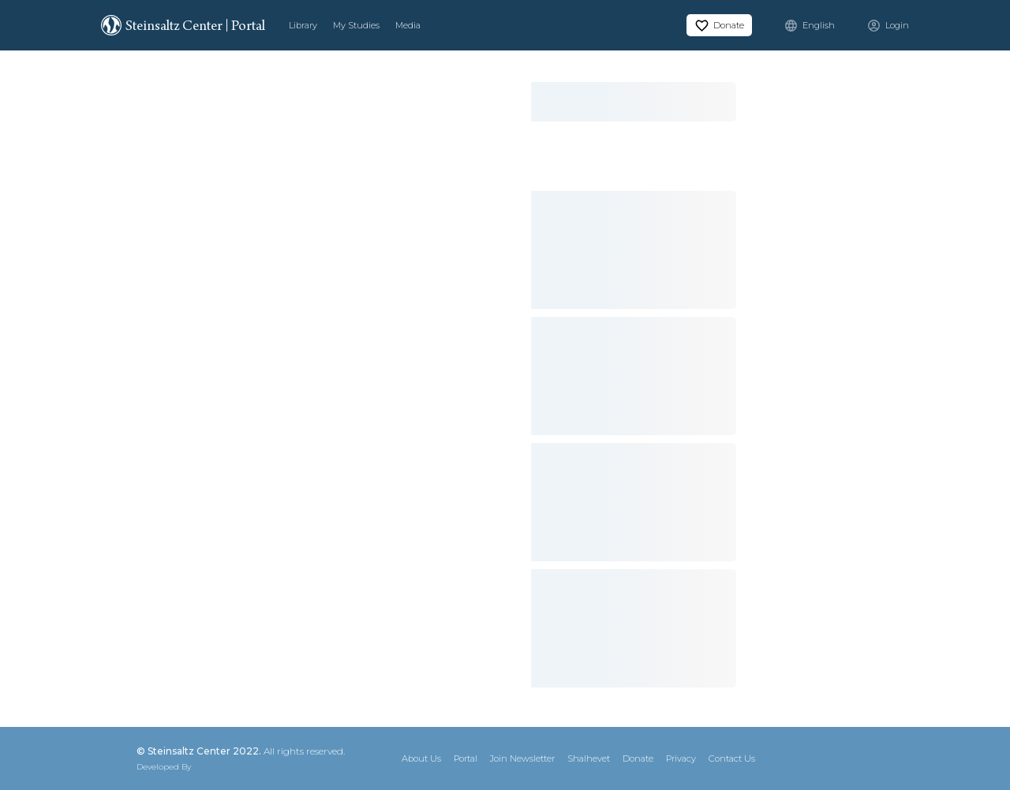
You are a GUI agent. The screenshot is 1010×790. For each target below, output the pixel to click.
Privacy (681, 758)
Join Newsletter (522, 758)
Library (303, 25)
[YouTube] (901, 758)
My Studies (356, 25)
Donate (638, 758)
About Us (421, 758)
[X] (816, 758)
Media (408, 25)
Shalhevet (588, 758)
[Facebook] (844, 758)
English (818, 25)
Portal (465, 758)
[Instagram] (873, 758)
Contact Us (732, 758)
